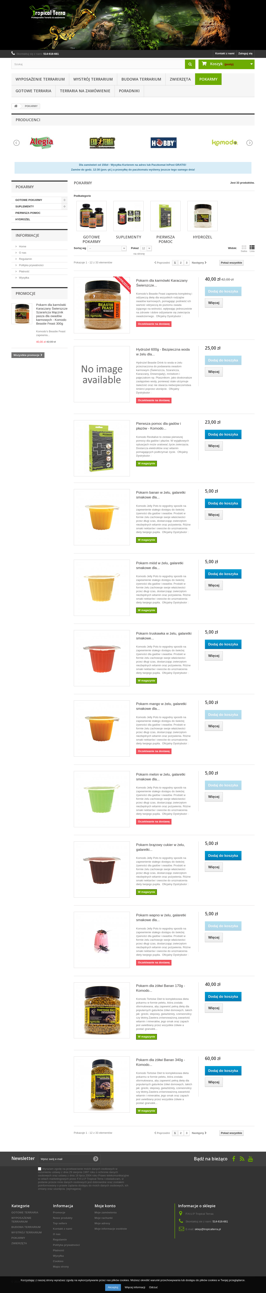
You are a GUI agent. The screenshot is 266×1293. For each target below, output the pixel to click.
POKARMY (208, 79)
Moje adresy (102, 1223)
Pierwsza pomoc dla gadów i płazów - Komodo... (158, 426)
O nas (22, 252)
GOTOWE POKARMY (28, 200)
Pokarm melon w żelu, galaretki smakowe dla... (160, 776)
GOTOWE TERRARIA (33, 90)
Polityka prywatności (30, 265)
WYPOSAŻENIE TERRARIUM (40, 79)
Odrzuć (153, 1287)
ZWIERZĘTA (180, 79)
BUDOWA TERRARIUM (141, 79)
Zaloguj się (245, 53)
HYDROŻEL (22, 219)
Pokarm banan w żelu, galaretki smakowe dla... (160, 495)
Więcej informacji (135, 1287)
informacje (27, 235)
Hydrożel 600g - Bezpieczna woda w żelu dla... (163, 352)
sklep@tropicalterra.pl (208, 1229)
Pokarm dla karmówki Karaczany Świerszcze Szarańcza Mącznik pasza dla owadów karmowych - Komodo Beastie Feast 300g (52, 314)
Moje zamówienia (106, 1212)
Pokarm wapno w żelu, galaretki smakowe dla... (161, 917)
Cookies (58, 1261)
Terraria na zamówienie (85, 90)
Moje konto (105, 1205)
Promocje (26, 293)
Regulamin (25, 258)
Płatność (23, 271)
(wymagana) (83, 1178)
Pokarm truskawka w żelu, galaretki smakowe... (163, 636)
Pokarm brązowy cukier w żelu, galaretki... (160, 847)
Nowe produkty (63, 1218)
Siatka (244, 248)
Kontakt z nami (224, 53)
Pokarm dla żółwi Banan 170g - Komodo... (160, 988)
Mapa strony (61, 1266)
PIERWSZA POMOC (28, 212)
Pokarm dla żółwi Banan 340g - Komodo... (160, 1062)
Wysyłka (23, 277)
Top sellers (60, 1223)
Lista (252, 248)
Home (22, 246)
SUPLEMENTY (24, 206)
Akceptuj (113, 1287)
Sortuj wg (80, 248)
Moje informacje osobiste (111, 1228)
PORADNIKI (129, 90)
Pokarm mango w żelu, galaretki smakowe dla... (161, 706)
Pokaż (135, 248)
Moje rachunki (104, 1218)
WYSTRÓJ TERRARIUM (93, 79)
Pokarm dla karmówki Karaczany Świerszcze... (162, 283)
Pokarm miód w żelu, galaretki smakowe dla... (159, 565)
